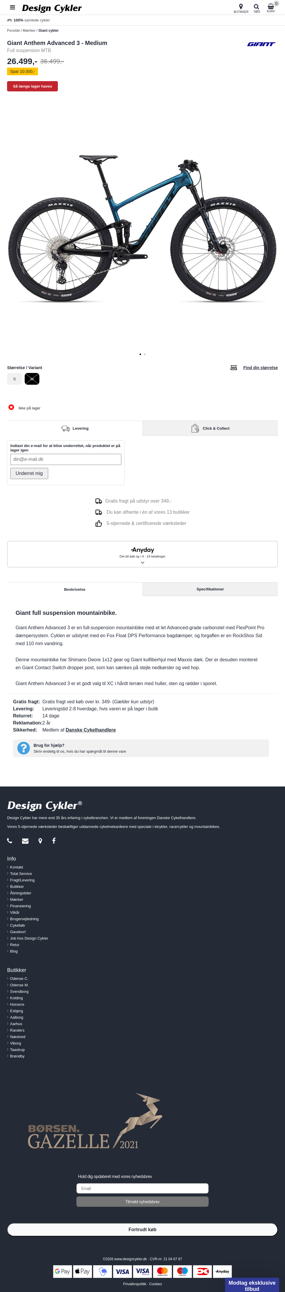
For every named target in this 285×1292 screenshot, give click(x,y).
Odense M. (19, 985)
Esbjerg (16, 1011)
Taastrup (17, 1049)
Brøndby (17, 1056)
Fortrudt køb (142, 1229)
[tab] (140, 354)
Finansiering (20, 906)
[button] (252, 1283)
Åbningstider (20, 893)
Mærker (16, 899)
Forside (13, 31)
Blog (14, 951)
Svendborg (19, 991)
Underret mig (29, 473)
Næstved (17, 1037)
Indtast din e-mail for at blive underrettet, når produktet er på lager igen (65, 448)
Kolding (16, 998)
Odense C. (19, 978)
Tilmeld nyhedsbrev (142, 1201)
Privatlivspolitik (134, 1284)
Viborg (15, 1043)
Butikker (17, 886)
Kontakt (16, 867)
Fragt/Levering (22, 880)
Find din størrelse (260, 367)
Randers (17, 1030)
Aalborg (16, 1017)
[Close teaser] (223, 1273)
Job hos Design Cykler (29, 938)
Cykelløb (17, 925)
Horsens (17, 1004)
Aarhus (16, 1024)
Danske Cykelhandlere (91, 729)
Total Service (21, 873)
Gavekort (18, 932)
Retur (14, 945)
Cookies (155, 1284)
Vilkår (14, 912)
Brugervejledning (24, 919)
